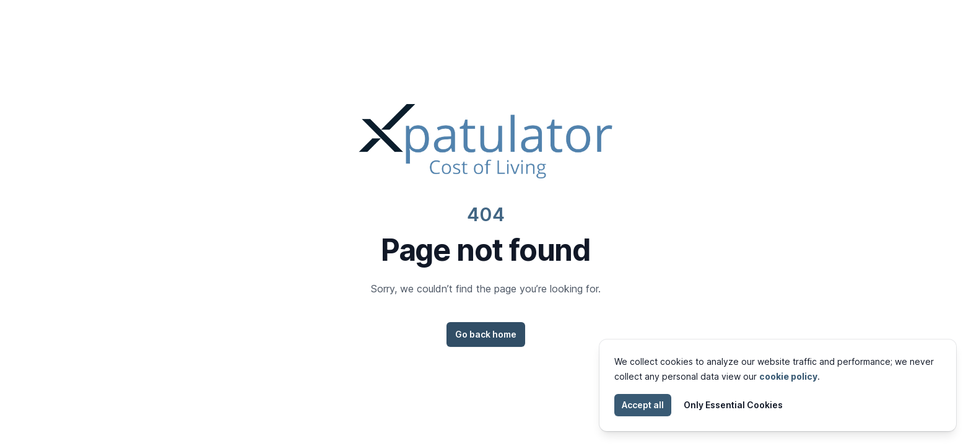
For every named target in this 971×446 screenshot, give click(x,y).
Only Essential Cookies (733, 405)
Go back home (485, 334)
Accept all (643, 405)
